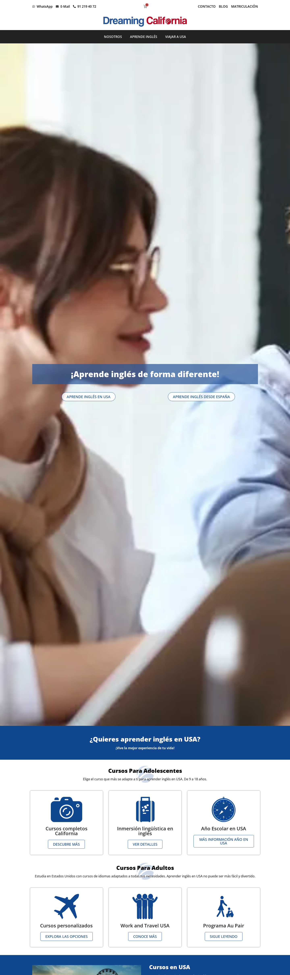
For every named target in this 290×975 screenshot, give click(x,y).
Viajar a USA (175, 37)
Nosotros (113, 37)
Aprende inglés (143, 37)
